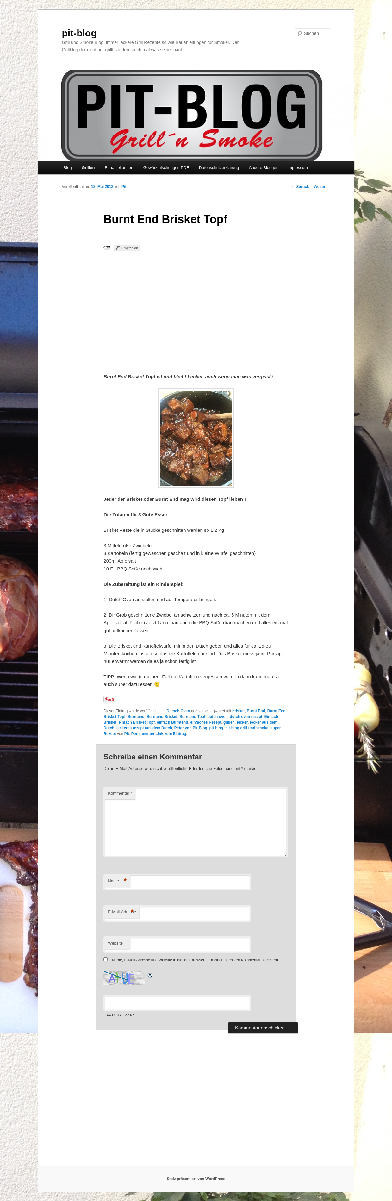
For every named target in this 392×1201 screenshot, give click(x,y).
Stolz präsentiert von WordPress (196, 1179)
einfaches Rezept (205, 722)
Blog (68, 167)
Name (117, 881)
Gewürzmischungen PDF (166, 167)
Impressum (298, 167)
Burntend (136, 716)
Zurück (300, 187)
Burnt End (256, 711)
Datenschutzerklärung (219, 167)
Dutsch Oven (178, 711)
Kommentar (120, 793)
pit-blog (79, 33)
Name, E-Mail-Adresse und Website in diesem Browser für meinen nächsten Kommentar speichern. (195, 960)
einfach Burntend (172, 722)
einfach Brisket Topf (137, 722)
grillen (229, 722)
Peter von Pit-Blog (190, 728)
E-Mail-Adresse (122, 912)
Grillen (88, 167)
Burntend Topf (192, 716)
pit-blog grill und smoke (246, 728)
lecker (242, 722)
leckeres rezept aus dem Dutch (144, 728)
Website (115, 943)
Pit (123, 187)
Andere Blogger (263, 167)
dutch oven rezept (246, 716)
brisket (238, 711)
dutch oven (218, 716)
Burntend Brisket (161, 716)
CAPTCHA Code (117, 1015)
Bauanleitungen (119, 167)
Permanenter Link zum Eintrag (158, 734)
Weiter (322, 187)
